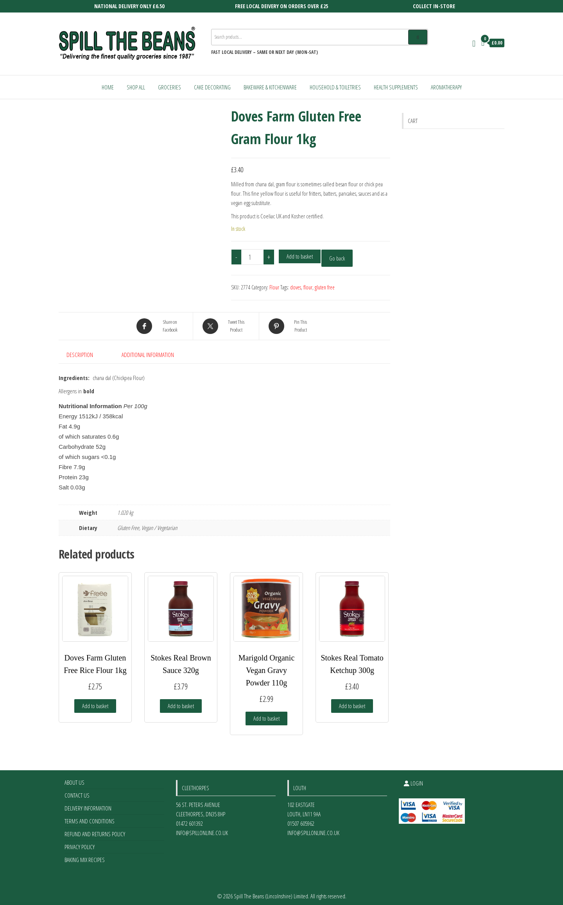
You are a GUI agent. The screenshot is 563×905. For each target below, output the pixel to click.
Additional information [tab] (148, 355)
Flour (274, 287)
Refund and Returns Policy (95, 830)
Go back (337, 258)
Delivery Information (88, 805)
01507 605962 (300, 820)
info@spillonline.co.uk (202, 829)
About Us (74, 779)
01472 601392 (189, 820)
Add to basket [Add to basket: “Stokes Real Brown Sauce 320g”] (181, 702)
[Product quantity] (252, 257)
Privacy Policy (80, 843)
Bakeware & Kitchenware (270, 87)
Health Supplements (396, 87)
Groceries (169, 87)
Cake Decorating (212, 87)
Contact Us (77, 792)
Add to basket (300, 256)
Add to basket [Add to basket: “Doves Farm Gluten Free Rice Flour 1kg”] (95, 702)
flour (307, 287)
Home (108, 87)
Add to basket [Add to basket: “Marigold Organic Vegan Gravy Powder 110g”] (266, 715)
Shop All (136, 87)
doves (295, 287)
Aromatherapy (446, 87)
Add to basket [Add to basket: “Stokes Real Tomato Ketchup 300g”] (352, 702)
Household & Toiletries (335, 87)
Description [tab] (79, 355)
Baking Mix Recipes (85, 856)
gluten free (325, 287)
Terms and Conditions (90, 817)
